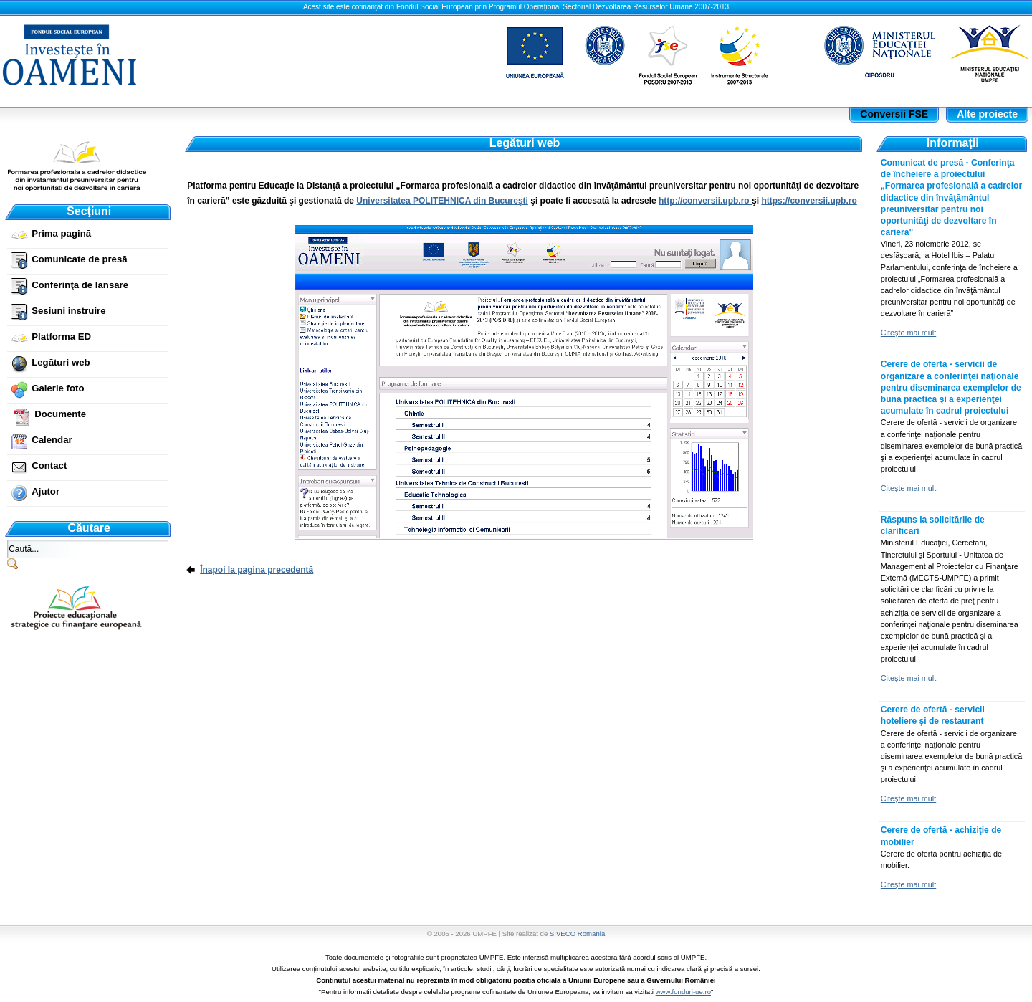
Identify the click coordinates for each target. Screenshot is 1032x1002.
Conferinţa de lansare (80, 285)
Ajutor (45, 491)
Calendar (52, 439)
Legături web (61, 362)
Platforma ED (61, 336)
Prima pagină (61, 233)
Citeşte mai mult (908, 332)
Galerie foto (58, 388)
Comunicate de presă (79, 259)
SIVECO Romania (577, 933)
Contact (49, 465)
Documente (60, 414)
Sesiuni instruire (68, 310)
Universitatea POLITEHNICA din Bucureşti (442, 201)
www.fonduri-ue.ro (683, 992)
